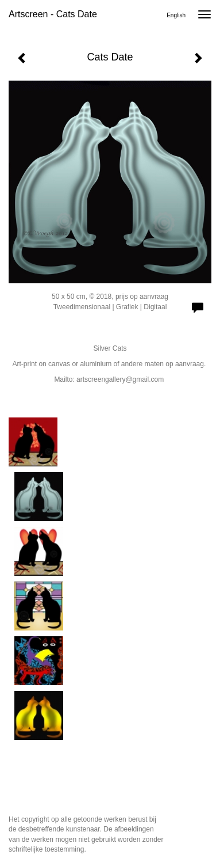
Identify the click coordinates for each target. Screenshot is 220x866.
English (176, 15)
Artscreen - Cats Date (53, 14)
